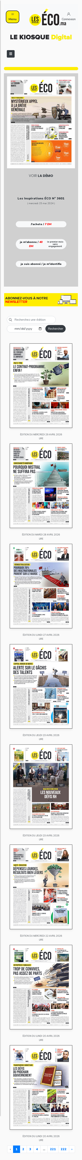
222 (64, 1149)
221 (53, 1149)
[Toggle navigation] (11, 54)
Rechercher (55, 329)
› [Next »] (71, 1149)
